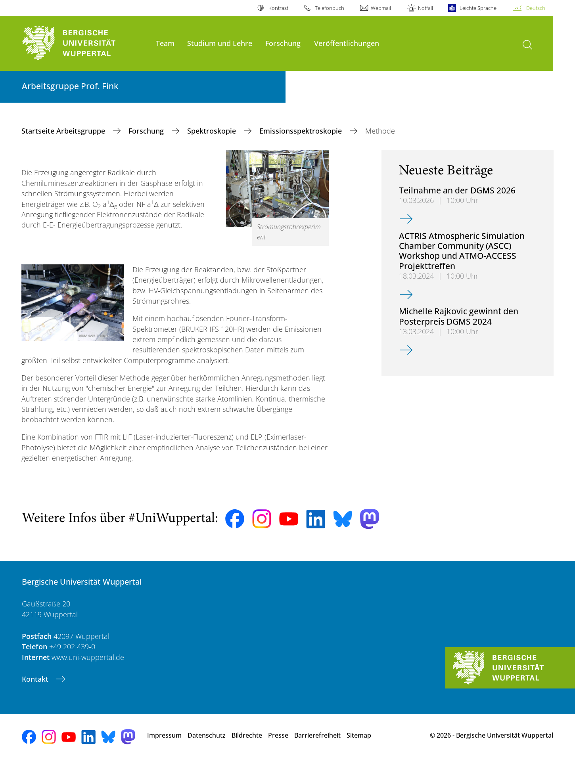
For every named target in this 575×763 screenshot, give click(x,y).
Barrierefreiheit (317, 735)
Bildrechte (247, 735)
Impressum (164, 735)
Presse (278, 735)
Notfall (425, 7)
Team (165, 43)
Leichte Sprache (478, 7)
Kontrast (278, 7)
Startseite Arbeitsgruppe (64, 131)
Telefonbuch (329, 7)
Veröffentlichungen (346, 43)
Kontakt (36, 679)
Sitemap (359, 735)
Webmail (381, 7)
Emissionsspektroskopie (301, 131)
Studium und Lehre (219, 43)
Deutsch (535, 7)
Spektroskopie (212, 131)
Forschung (283, 43)
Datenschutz (207, 735)
